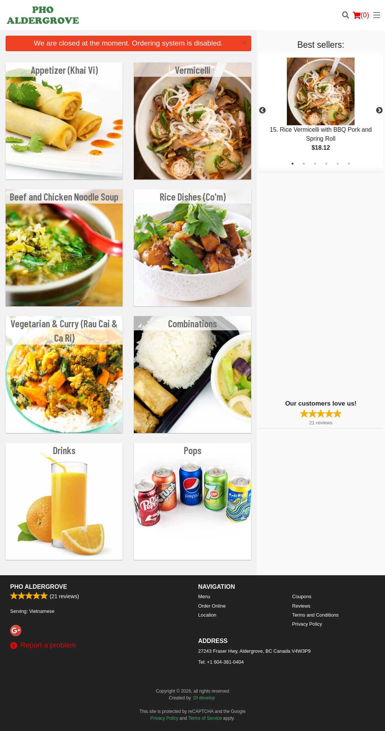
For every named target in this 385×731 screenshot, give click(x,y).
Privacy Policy (307, 624)
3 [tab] (315, 163)
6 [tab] (349, 163)
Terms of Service (205, 718)
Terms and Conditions (315, 615)
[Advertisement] (306, 285)
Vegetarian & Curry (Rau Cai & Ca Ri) (64, 330)
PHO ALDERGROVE (38, 587)
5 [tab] (337, 163)
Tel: (221, 662)
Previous (262, 110)
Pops (193, 450)
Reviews (301, 606)
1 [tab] (292, 163)
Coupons (301, 596)
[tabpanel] (321, 111)
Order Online (212, 606)
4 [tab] (326, 163)
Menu (204, 596)
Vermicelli (193, 70)
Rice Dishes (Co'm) (193, 196)
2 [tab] (304, 163)
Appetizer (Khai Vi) (64, 70)
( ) (361, 15)
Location (207, 615)
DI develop (204, 698)
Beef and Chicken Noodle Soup (64, 196)
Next (379, 110)
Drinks (64, 450)
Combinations (192, 323)
